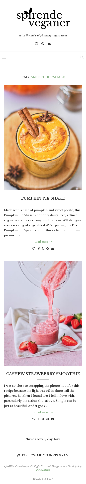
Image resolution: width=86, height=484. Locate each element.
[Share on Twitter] (43, 248)
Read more (43, 242)
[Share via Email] (52, 248)
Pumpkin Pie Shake (43, 198)
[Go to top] (43, 479)
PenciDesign (43, 469)
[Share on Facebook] (39, 248)
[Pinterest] (42, 43)
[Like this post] (33, 248)
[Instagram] (36, 43)
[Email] (49, 43)
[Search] (82, 57)
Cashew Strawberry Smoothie (43, 374)
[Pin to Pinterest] (47, 248)
